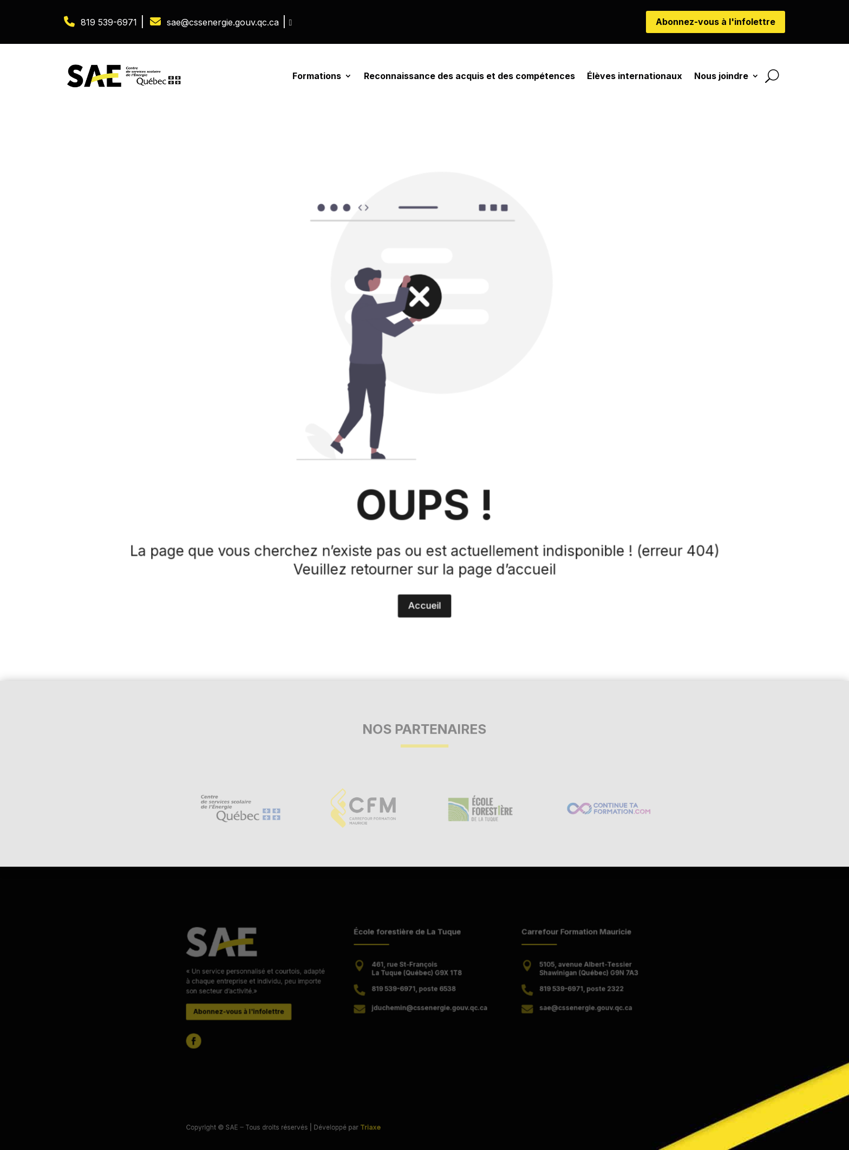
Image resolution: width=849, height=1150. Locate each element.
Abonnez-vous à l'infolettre (715, 21)
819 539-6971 (109, 22)
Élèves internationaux (634, 75)
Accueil (425, 536)
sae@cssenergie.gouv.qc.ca (223, 22)
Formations (316, 75)
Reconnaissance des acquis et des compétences (469, 75)
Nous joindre (721, 75)
